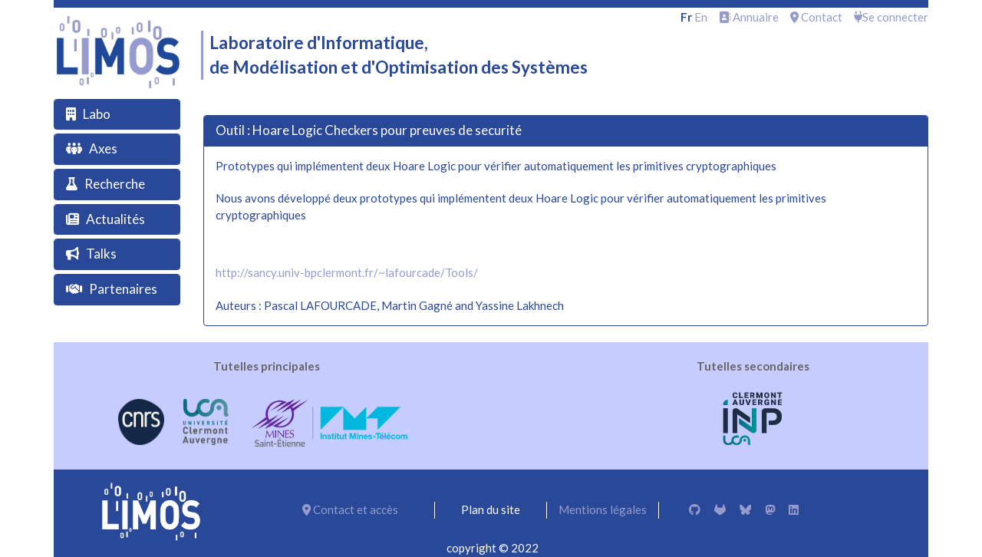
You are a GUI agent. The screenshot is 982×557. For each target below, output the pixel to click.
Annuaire (749, 17)
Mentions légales (603, 509)
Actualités (115, 219)
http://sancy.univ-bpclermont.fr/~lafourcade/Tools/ (347, 272)
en (700, 17)
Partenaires (123, 289)
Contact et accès (350, 509)
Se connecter (891, 17)
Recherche (114, 184)
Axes (103, 148)
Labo (96, 114)
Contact (816, 17)
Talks (101, 254)
